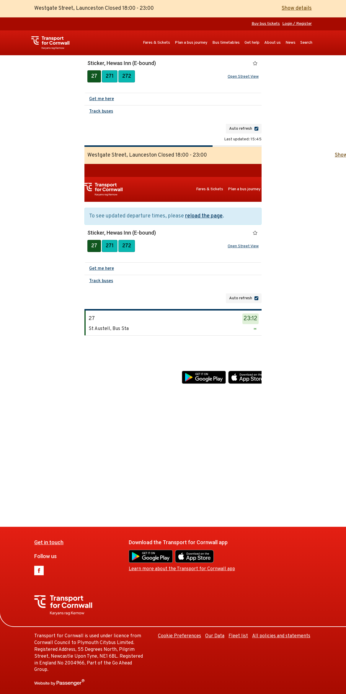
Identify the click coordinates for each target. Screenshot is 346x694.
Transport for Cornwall (53, 42)
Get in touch (102, 363)
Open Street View (243, 76)
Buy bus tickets (266, 23)
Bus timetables (226, 42)
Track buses (101, 111)
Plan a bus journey (191, 42)
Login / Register (297, 23)
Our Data (268, 457)
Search (306, 42)
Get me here (101, 99)
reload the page (204, 216)
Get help (252, 42)
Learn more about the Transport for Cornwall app (235, 390)
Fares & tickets (156, 42)
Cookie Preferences (232, 457)
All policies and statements (281, 636)
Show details (297, 8)
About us (272, 42)
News (290, 42)
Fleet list (291, 457)
